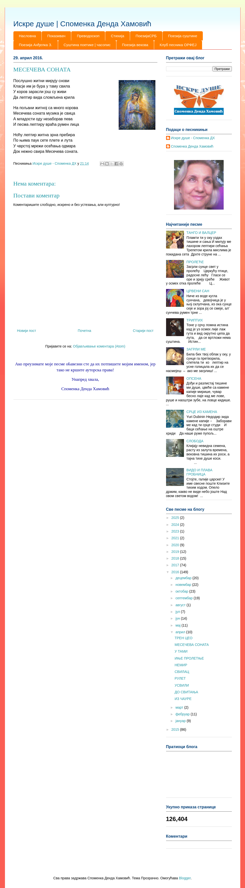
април (180, 632)
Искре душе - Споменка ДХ (193, 138)
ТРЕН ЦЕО (183, 638)
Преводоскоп (88, 36)
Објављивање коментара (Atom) (99, 346)
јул (178, 612)
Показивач (56, 36)
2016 (175, 572)
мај (178, 625)
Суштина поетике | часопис (87, 45)
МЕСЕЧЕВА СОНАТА (192, 645)
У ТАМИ (181, 651)
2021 (175, 538)
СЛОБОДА (194, 441)
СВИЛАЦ (182, 672)
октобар (182, 591)
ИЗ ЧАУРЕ (183, 699)
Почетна (84, 331)
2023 (175, 531)
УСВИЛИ (182, 685)
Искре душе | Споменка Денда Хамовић (82, 24)
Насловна (27, 36)
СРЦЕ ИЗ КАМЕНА (201, 412)
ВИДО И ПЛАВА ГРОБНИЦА (199, 472)
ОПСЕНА (193, 379)
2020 (175, 545)
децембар (183, 578)
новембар (183, 585)
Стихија (117, 36)
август (180, 605)
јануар (181, 721)
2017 (175, 565)
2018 (175, 558)
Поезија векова (135, 45)
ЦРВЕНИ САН (197, 291)
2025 (175, 518)
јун (178, 618)
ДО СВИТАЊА (186, 692)
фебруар (183, 714)
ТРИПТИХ (194, 320)
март (179, 707)
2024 (175, 525)
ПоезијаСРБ (146, 36)
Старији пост (143, 331)
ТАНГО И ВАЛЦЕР (201, 233)
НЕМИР (181, 665)
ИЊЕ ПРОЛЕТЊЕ (189, 658)
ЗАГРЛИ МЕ (196, 349)
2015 (175, 729)
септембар (184, 598)
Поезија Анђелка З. (35, 45)
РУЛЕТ (180, 678)
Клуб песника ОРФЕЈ (178, 45)
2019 (175, 552)
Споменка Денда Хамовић (192, 146)
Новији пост (26, 331)
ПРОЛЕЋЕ (195, 262)
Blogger (185, 878)
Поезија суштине (182, 36)
